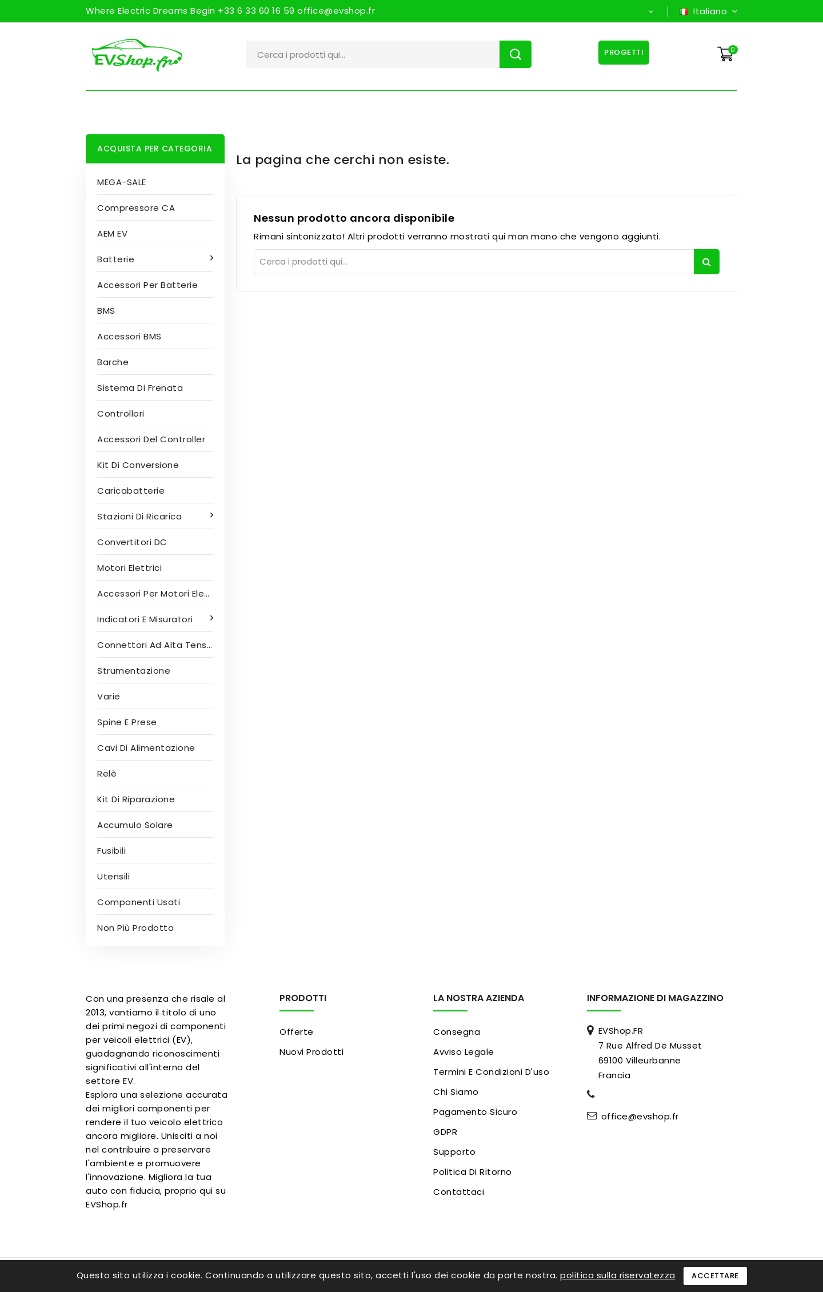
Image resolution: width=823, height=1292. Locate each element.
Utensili (113, 876)
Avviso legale (463, 1052)
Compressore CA (136, 208)
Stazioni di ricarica (141, 516)
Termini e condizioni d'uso (491, 1072)
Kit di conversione (138, 465)
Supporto (454, 1152)
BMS (106, 311)
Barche (113, 362)
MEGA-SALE (121, 182)
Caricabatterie (131, 491)
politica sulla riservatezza (618, 1275)
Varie (109, 696)
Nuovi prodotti (311, 1052)
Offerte (296, 1032)
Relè (107, 773)
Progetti (622, 52)
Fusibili (111, 851)
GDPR (445, 1132)
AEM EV (112, 233)
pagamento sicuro (475, 1112)
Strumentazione (133, 671)
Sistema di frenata (140, 388)
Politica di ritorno (472, 1172)
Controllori (121, 413)
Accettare (715, 1275)
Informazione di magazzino (655, 998)
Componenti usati (138, 902)
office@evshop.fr (640, 1116)
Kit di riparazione (136, 799)
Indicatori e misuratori (146, 619)
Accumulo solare (135, 825)
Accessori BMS (129, 336)
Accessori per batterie (147, 285)
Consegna (456, 1032)
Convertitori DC (132, 542)
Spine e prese (127, 722)
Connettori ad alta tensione (161, 645)
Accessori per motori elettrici (161, 593)
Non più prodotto (135, 928)
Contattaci (458, 1192)
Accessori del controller (151, 439)
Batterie (117, 259)
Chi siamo (456, 1092)
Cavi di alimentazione (146, 748)
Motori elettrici (129, 568)
